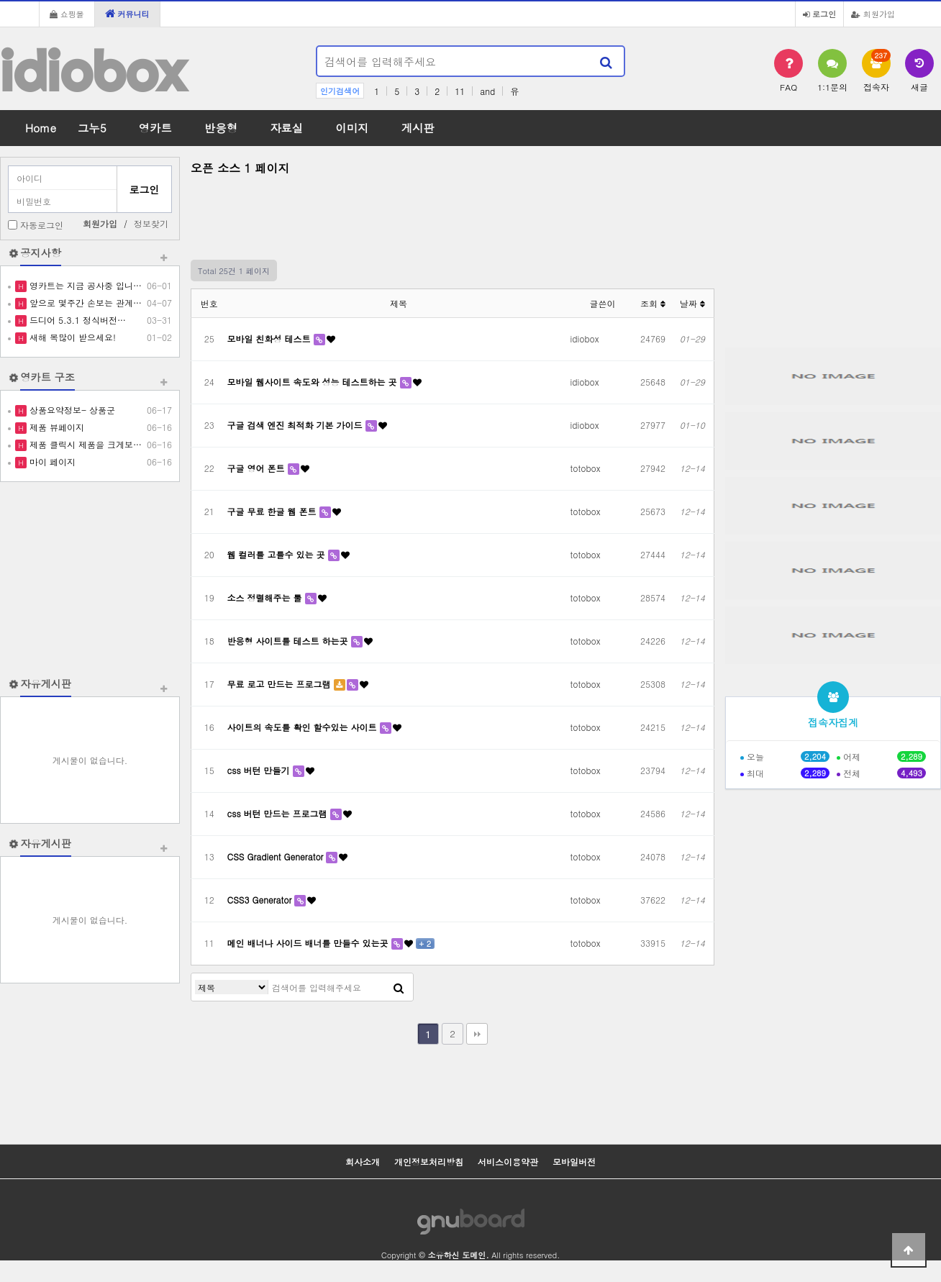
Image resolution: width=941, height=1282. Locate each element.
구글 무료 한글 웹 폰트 (273, 511)
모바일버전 (574, 1161)
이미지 (351, 127)
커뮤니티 (127, 13)
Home (40, 127)
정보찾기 (151, 223)
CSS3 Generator (261, 900)
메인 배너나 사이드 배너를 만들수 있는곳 (309, 943)
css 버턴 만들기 (260, 770)
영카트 (155, 127)
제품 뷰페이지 (55, 427)
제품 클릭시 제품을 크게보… (84, 444)
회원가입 (873, 13)
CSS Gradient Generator (277, 856)
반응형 (220, 127)
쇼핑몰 (67, 13)
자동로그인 (41, 225)
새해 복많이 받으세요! (71, 337)
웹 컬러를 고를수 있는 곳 (277, 554)
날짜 (692, 303)
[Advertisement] (90, 579)
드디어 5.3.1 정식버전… (76, 320)
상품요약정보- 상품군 (71, 410)
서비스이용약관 (508, 1161)
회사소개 (362, 1161)
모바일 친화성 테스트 (270, 338)
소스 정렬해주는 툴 (266, 597)
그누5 (92, 127)
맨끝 (477, 1034)
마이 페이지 (51, 461)
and (487, 91)
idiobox (93, 71)
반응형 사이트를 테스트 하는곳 (289, 641)
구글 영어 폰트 (257, 468)
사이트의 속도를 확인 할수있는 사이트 (303, 727)
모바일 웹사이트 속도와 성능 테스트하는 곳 (313, 382)
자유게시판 (45, 683)
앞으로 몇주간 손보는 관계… (84, 302)
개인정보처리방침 (428, 1161)
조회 (652, 303)
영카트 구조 (47, 377)
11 (460, 91)
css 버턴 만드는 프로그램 (278, 813)
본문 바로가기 (0, 0)
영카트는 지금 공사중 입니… (84, 285)
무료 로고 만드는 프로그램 (280, 684)
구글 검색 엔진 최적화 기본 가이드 (296, 425)
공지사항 (40, 252)
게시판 (418, 127)
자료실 (286, 127)
